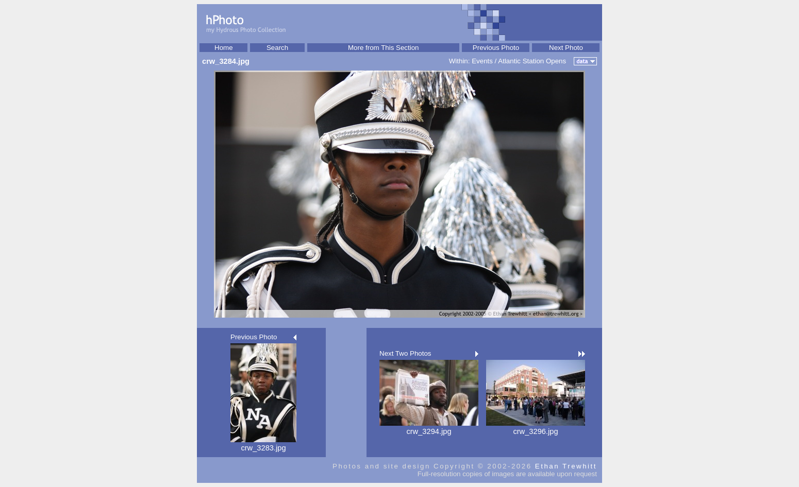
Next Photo (566, 47)
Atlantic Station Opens (532, 61)
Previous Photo (496, 47)
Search (277, 47)
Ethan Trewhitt (566, 466)
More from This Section (383, 47)
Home (223, 47)
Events (482, 61)
